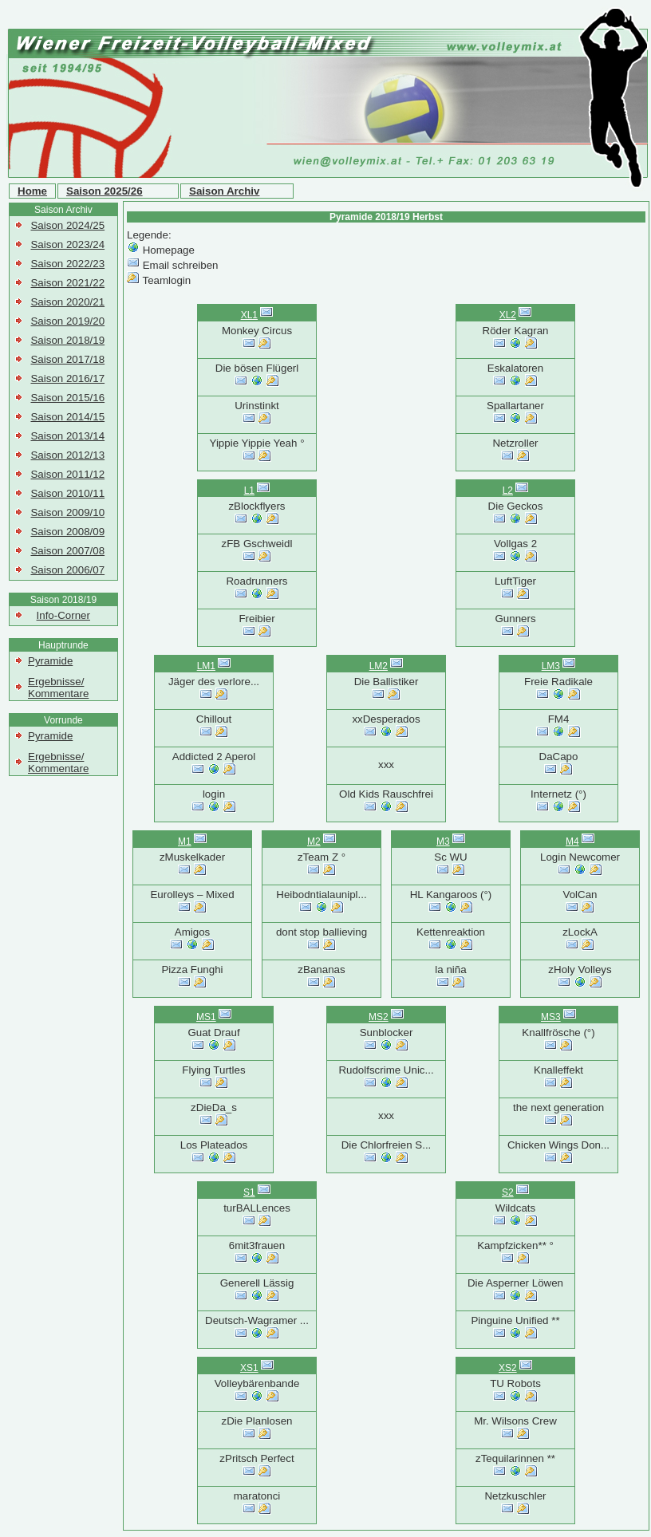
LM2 (378, 666)
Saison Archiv (224, 191)
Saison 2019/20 (67, 321)
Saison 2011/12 (67, 474)
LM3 (551, 666)
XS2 (508, 1367)
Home (32, 191)
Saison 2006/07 (67, 570)
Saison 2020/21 (67, 302)
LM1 (206, 666)
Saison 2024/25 (67, 225)
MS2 (379, 1017)
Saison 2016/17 (67, 378)
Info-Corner (63, 615)
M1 (184, 841)
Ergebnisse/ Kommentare (58, 688)
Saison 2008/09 (67, 532)
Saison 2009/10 (67, 512)
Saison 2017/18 (67, 359)
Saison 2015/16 (67, 398)
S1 (249, 1192)
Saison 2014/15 (67, 417)
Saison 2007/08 (67, 551)
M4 (572, 841)
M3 (443, 841)
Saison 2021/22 (67, 283)
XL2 (507, 315)
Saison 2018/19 (67, 340)
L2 (508, 490)
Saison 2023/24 (67, 244)
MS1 (206, 1017)
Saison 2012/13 (67, 455)
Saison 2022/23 (67, 264)
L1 (249, 490)
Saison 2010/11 (67, 493)
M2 (314, 841)
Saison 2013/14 (67, 436)
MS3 (551, 1017)
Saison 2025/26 (104, 191)
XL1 (249, 315)
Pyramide (50, 661)
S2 (508, 1192)
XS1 (249, 1367)
